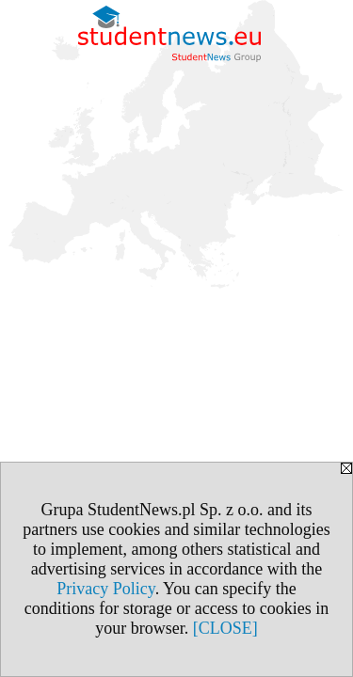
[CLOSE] (225, 628)
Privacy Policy (105, 588)
